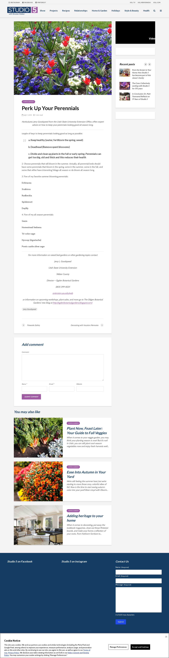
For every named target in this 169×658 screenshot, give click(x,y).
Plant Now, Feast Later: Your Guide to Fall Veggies (87, 430)
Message (123, 585)
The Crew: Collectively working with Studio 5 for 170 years (141, 86)
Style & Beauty (132, 10)
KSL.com (156, 2)
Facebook (27, 2)
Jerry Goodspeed (29, 309)
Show (42, 10)
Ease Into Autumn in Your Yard (86, 474)
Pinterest (40, 2)
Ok (166, 636)
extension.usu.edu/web (63, 293)
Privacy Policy (13, 653)
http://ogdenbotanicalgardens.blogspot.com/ (72, 303)
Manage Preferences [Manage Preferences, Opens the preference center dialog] (118, 647)
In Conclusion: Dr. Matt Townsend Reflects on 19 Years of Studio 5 (141, 96)
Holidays (116, 10)
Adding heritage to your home (85, 518)
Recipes (66, 10)
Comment (25, 352)
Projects (54, 10)
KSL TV (132, 2)
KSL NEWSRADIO (144, 2)
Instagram (14, 2)
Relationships (80, 10)
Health (146, 10)
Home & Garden (99, 10)
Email (51, 384)
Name (24, 384)
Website (79, 384)
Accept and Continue (140, 647)
